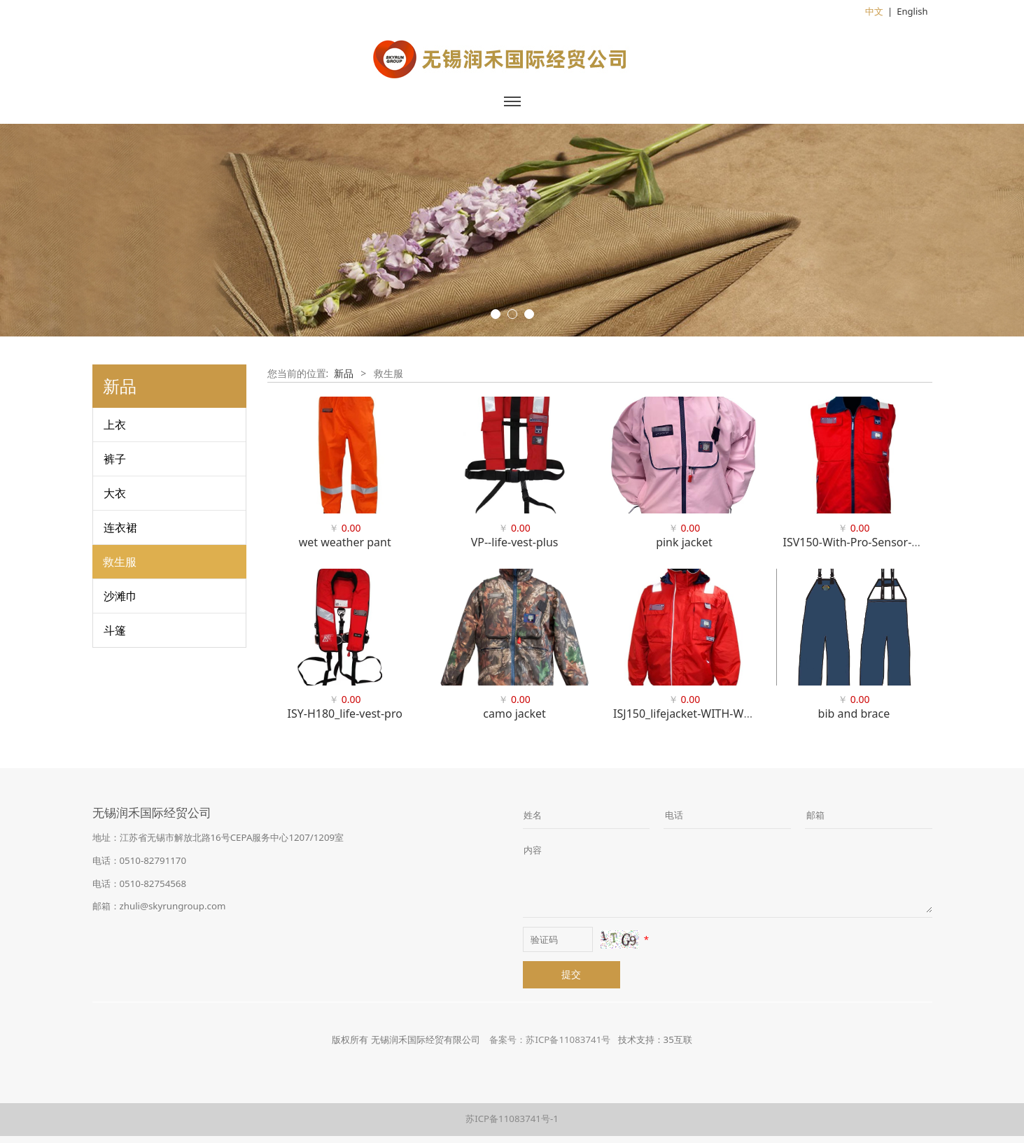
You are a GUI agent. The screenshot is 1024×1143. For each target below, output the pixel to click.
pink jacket (684, 542)
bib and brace (854, 713)
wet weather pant (345, 542)
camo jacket (514, 713)
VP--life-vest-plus (515, 542)
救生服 (119, 561)
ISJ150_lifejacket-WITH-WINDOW (698, 713)
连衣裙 (120, 527)
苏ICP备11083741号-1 (512, 1118)
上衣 (115, 424)
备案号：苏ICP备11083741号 (549, 1039)
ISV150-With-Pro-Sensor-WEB (859, 542)
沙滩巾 (120, 596)
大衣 (115, 493)
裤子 (115, 459)
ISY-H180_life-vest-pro (345, 713)
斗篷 (115, 630)
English (912, 11)
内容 (533, 850)
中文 (874, 11)
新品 (343, 373)
